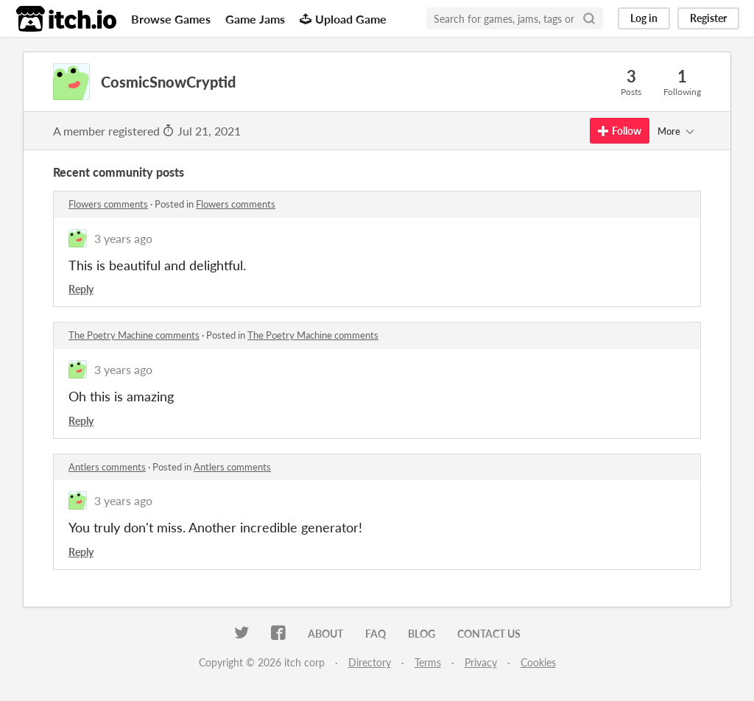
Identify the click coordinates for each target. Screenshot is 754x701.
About (325, 633)
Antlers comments (107, 467)
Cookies (538, 662)
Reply (81, 289)
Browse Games (171, 19)
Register (708, 18)
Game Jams (255, 19)
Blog (421, 633)
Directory (369, 662)
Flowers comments (108, 204)
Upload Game (343, 19)
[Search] (589, 18)
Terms (428, 662)
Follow (619, 130)
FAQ (375, 633)
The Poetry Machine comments (134, 335)
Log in (644, 18)
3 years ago (123, 238)
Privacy (481, 662)
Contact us (489, 633)
